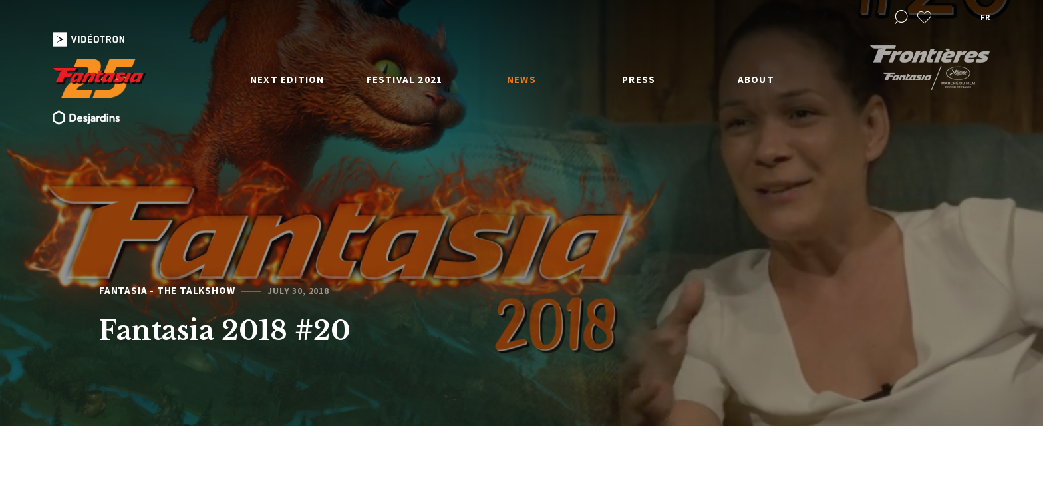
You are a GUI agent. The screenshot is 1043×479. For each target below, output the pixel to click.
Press (638, 79)
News (521, 79)
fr (985, 17)
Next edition (287, 79)
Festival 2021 (405, 79)
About (756, 79)
